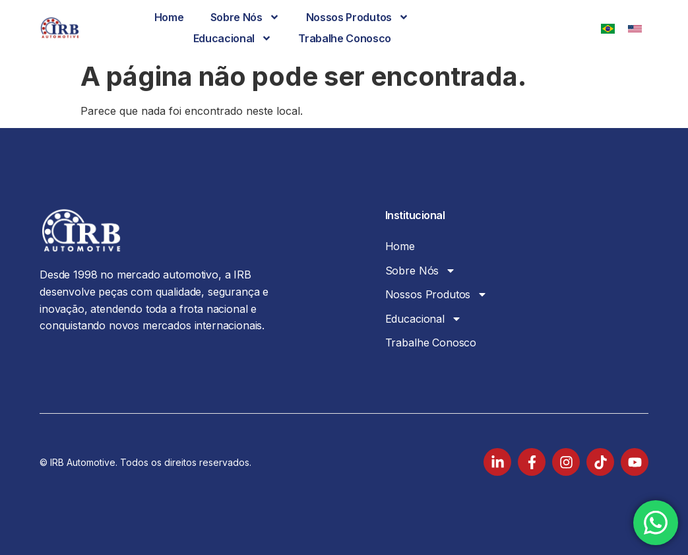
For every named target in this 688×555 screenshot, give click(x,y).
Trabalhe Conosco (344, 38)
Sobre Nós (245, 17)
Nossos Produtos (357, 17)
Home (169, 17)
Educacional (232, 38)
